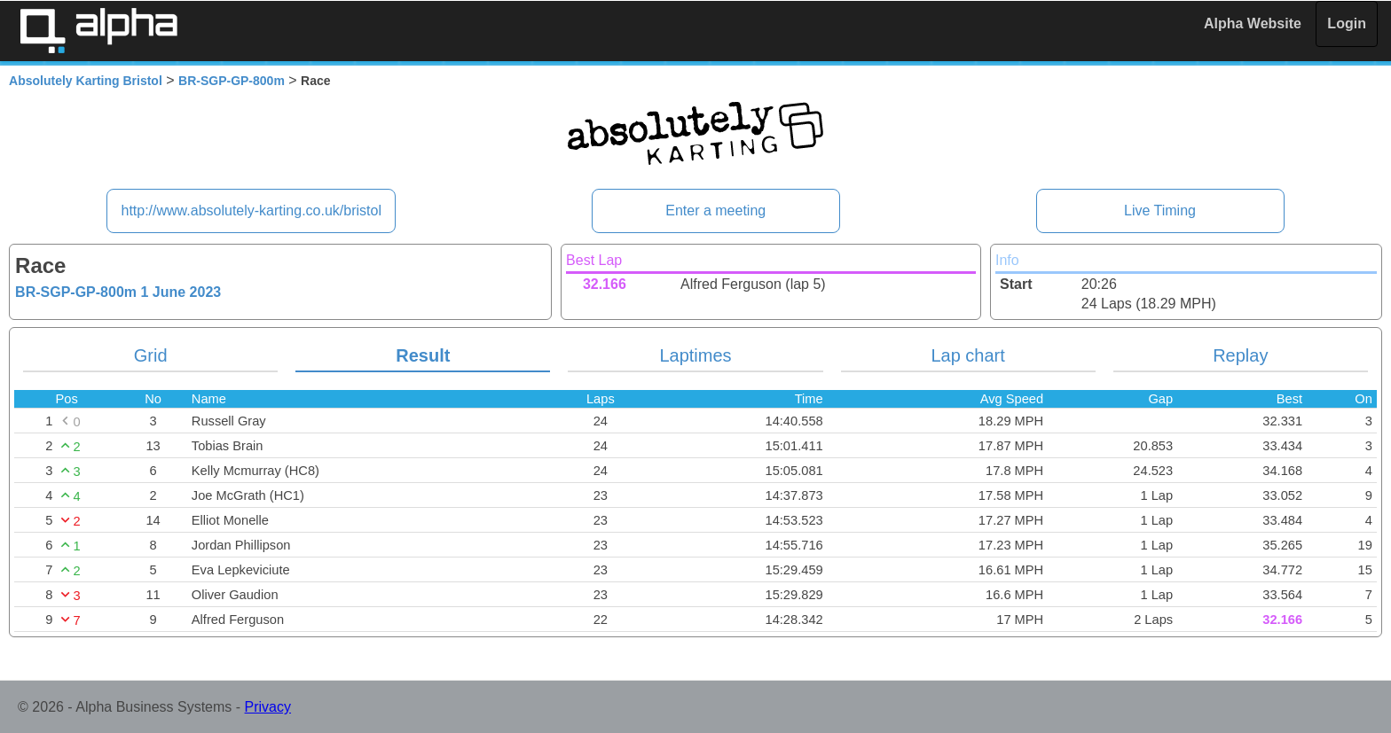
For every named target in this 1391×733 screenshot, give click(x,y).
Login (1346, 23)
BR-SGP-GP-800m (231, 81)
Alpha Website (1252, 23)
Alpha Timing (98, 30)
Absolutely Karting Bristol (85, 81)
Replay (1240, 355)
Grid (151, 355)
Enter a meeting (715, 210)
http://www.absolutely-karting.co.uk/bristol (251, 210)
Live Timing (1160, 210)
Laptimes (695, 355)
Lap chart (967, 355)
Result (423, 355)
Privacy (268, 706)
